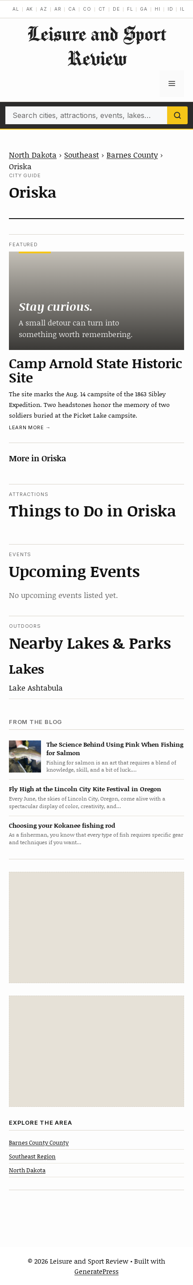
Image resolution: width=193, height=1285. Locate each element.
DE (116, 9)
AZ (43, 9)
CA (72, 9)
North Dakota (33, 154)
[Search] (177, 115)
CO (87, 9)
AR (58, 9)
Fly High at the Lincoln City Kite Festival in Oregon (85, 788)
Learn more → (30, 427)
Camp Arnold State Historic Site (95, 370)
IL (182, 9)
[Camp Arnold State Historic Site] (96, 301)
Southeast (81, 154)
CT (102, 9)
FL (130, 9)
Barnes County (132, 154)
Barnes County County (39, 1143)
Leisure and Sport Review (96, 46)
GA (144, 9)
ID (170, 9)
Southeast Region (32, 1156)
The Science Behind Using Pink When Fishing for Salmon (114, 748)
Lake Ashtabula (36, 687)
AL (15, 9)
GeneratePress (96, 1271)
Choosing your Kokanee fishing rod (62, 825)
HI (157, 9)
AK (29, 9)
